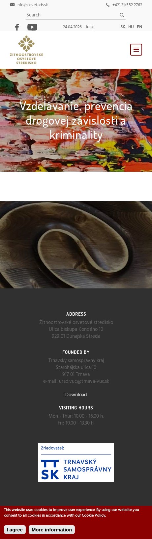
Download (76, 395)
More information (52, 529)
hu (131, 27)
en (139, 27)
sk (122, 27)
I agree (15, 529)
